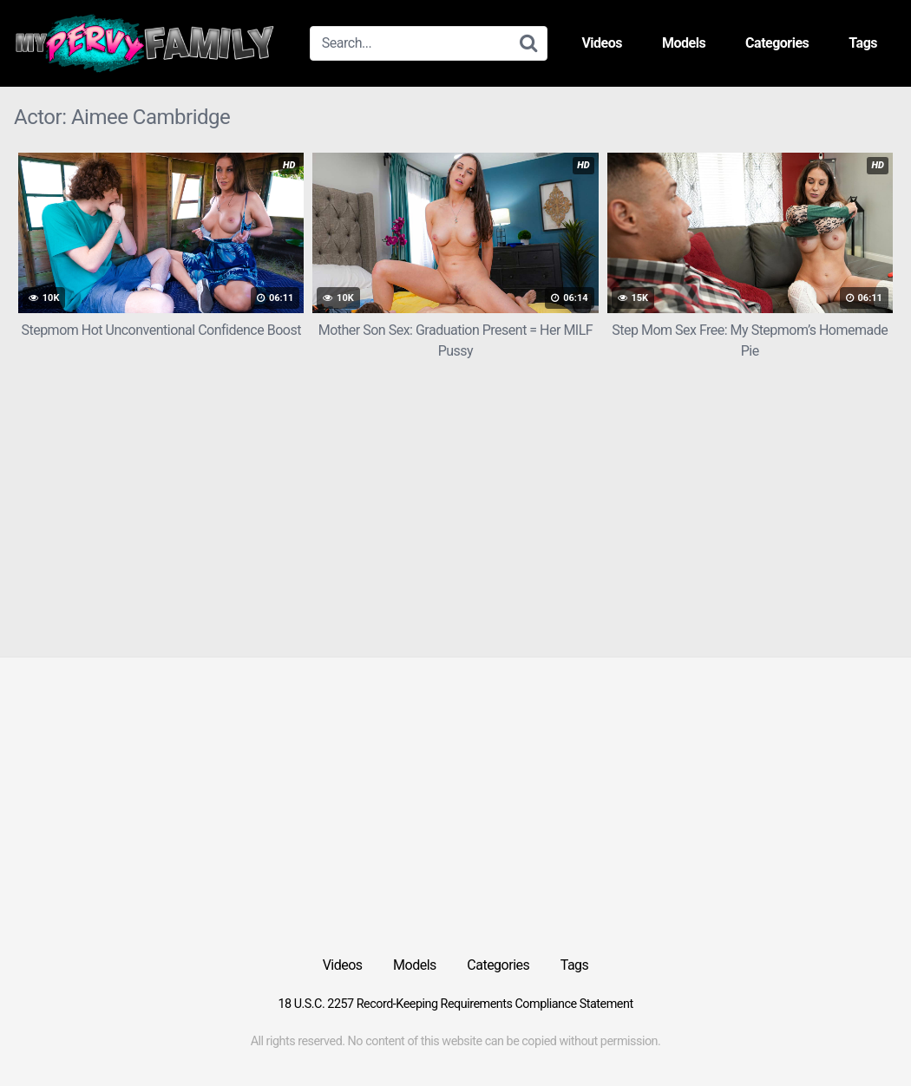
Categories (777, 43)
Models (683, 43)
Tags (863, 43)
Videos (601, 43)
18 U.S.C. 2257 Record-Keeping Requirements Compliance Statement (455, 1004)
